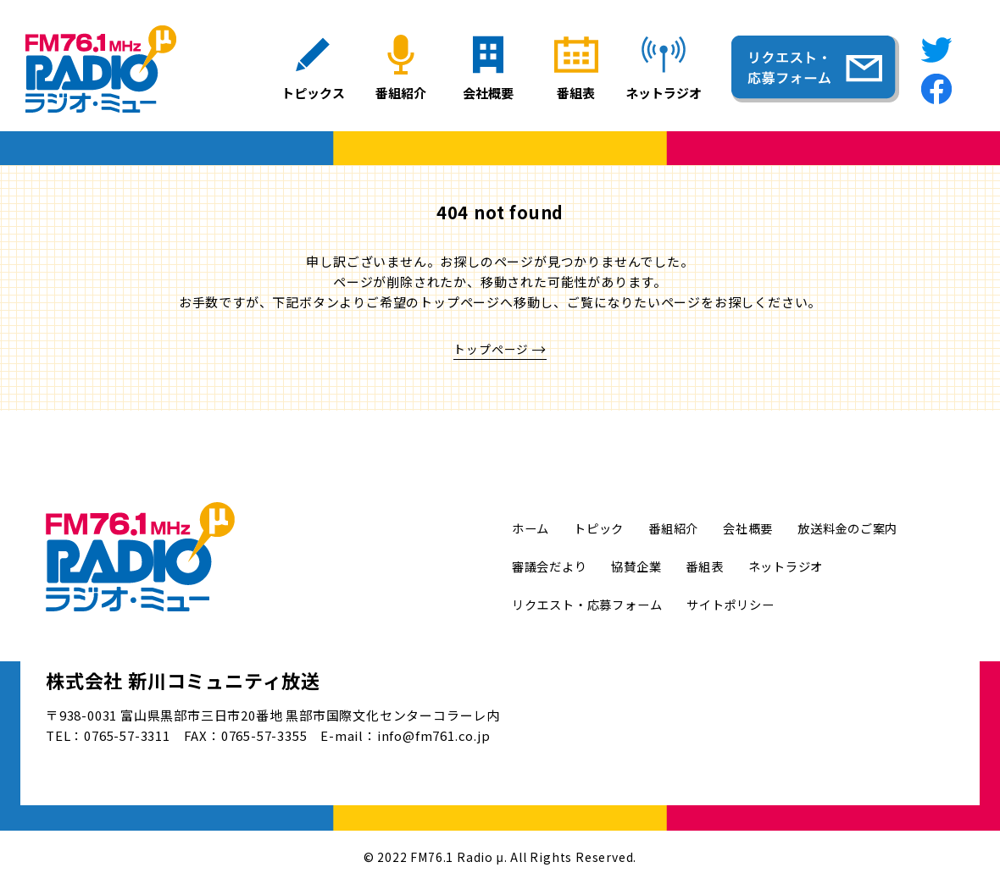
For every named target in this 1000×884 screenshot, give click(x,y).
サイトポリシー (744, 604)
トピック (603, 528)
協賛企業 (643, 566)
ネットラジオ (799, 566)
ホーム (532, 528)
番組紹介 (681, 528)
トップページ (491, 349)
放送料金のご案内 (863, 528)
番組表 (715, 566)
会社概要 (759, 528)
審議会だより (552, 566)
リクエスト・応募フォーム (592, 604)
